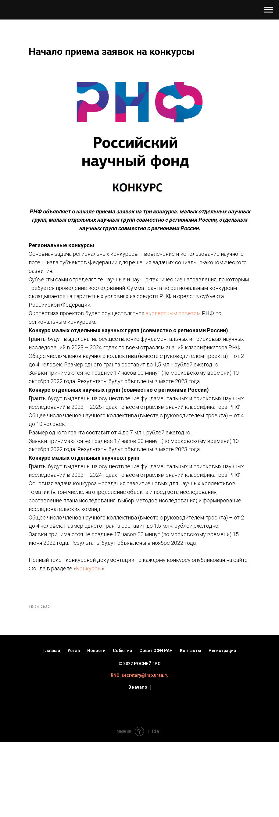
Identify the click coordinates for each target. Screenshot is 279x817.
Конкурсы (159, 640)
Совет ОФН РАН (156, 725)
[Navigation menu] (268, 10)
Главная (51, 725)
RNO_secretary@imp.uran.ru (140, 750)
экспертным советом (186, 309)
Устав (73, 725)
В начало (139, 762)
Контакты (190, 725)
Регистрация (222, 725)
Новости (96, 725)
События (122, 725)
